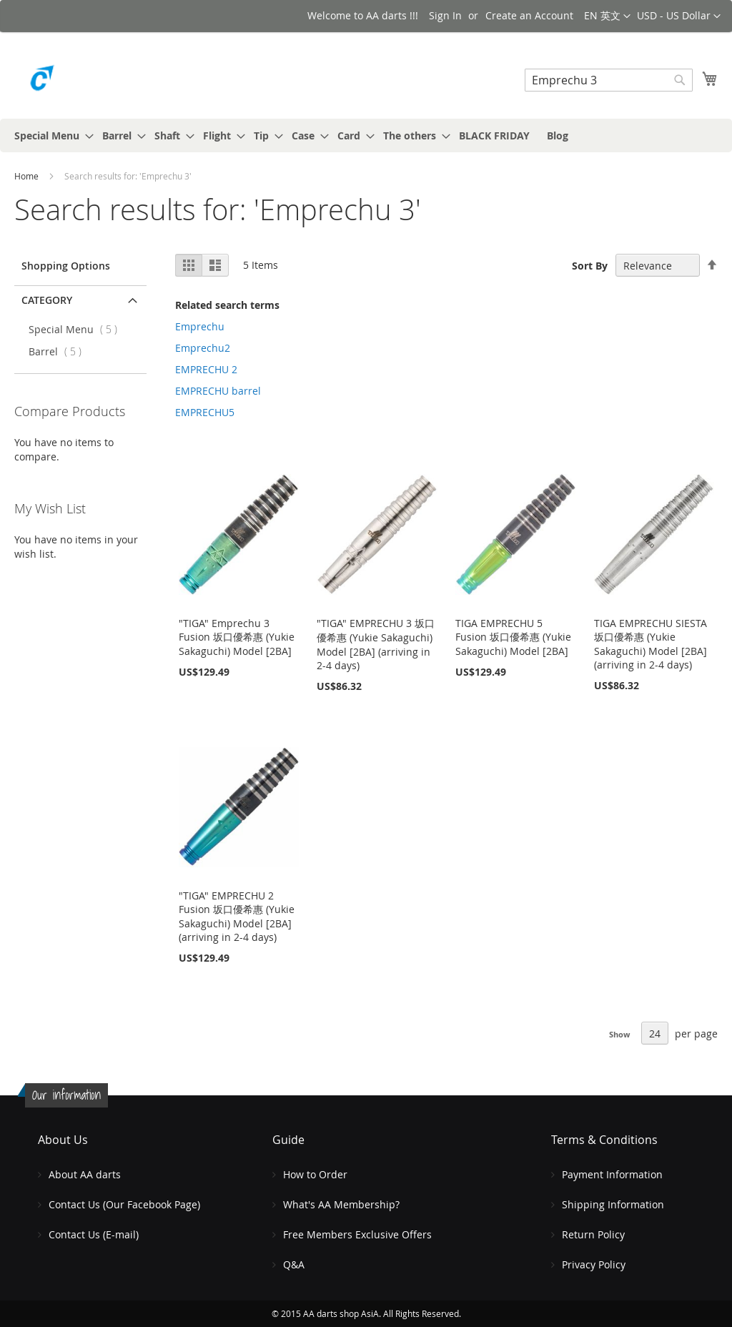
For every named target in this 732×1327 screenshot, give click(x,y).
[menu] (366, 135)
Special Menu (77, 329)
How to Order (315, 1174)
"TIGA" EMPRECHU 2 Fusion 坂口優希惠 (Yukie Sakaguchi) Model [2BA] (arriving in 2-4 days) (237, 916)
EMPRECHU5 (204, 412)
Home (27, 176)
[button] (679, 16)
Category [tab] (46, 300)
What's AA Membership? (341, 1204)
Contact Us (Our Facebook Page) (124, 1204)
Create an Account (529, 15)
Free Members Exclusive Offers (357, 1234)
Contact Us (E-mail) (94, 1234)
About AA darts (85, 1174)
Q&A (294, 1264)
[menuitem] (50, 135)
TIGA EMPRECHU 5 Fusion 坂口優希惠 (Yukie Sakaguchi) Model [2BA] (513, 637)
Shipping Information (613, 1204)
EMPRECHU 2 (206, 369)
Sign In (445, 15)
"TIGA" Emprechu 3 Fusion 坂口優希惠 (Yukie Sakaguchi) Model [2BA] (237, 637)
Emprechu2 (202, 348)
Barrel (59, 351)
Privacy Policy (593, 1264)
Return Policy (593, 1234)
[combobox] (609, 80)
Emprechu (199, 326)
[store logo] (75, 82)
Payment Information (612, 1174)
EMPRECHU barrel (218, 391)
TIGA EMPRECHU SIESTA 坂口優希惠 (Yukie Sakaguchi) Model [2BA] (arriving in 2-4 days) (650, 643)
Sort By (590, 265)
